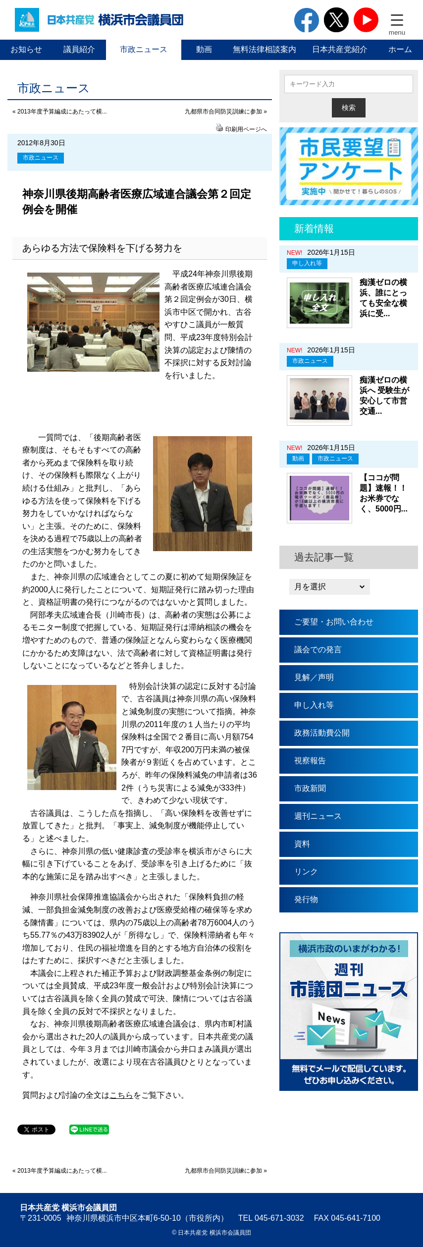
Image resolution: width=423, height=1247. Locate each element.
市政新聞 (310, 788)
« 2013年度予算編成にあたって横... (59, 111)
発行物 (306, 899)
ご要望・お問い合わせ (333, 622)
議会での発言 (318, 649)
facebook (306, 19)
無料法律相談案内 (264, 49)
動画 (204, 49)
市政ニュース (143, 49)
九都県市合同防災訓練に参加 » (226, 111)
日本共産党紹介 (340, 49)
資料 (302, 844)
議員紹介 (79, 49)
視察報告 (310, 760)
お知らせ (26, 49)
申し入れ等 (307, 263)
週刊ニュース (318, 816)
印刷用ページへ (246, 129)
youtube (366, 19)
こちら (121, 1095)
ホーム (400, 49)
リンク (306, 871)
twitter (336, 19)
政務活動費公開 (322, 733)
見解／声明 (314, 677)
